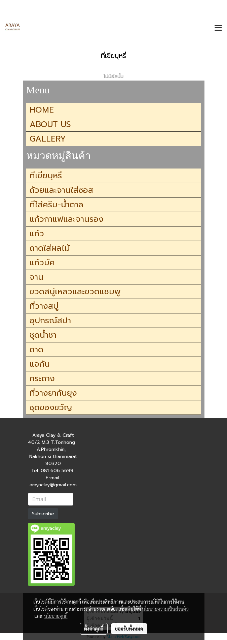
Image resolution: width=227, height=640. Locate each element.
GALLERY (48, 139)
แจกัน (40, 364)
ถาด (36, 349)
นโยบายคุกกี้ (56, 616)
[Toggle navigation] (218, 28)
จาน (36, 277)
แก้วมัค (42, 262)
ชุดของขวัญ (51, 407)
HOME (42, 110)
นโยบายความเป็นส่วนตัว (165, 609)
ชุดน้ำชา (43, 335)
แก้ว (37, 233)
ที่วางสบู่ (44, 306)
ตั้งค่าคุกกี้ (93, 629)
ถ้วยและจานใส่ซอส (61, 190)
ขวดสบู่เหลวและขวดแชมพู (75, 291)
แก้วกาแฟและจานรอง (67, 219)
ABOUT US (50, 124)
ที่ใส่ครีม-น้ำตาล (56, 205)
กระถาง (42, 378)
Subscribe (43, 513)
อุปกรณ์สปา (50, 320)
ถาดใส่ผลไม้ (50, 248)
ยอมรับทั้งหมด (129, 629)
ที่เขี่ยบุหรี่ (46, 176)
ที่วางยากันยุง (53, 393)
